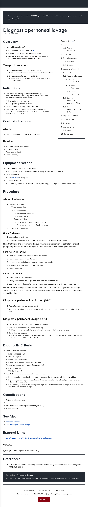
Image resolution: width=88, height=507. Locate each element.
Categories (10, 475)
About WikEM (44, 490)
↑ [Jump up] (9, 464)
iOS (80, 16)
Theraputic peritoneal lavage (18, 424)
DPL (20, 34)
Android (15, 19)
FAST (23, 51)
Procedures (21, 475)
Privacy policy (29, 490)
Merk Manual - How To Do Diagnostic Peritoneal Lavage (29, 438)
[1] (33, 50)
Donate (44, 500)
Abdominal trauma (13, 422)
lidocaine (15, 177)
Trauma (30, 475)
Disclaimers (59, 490)
